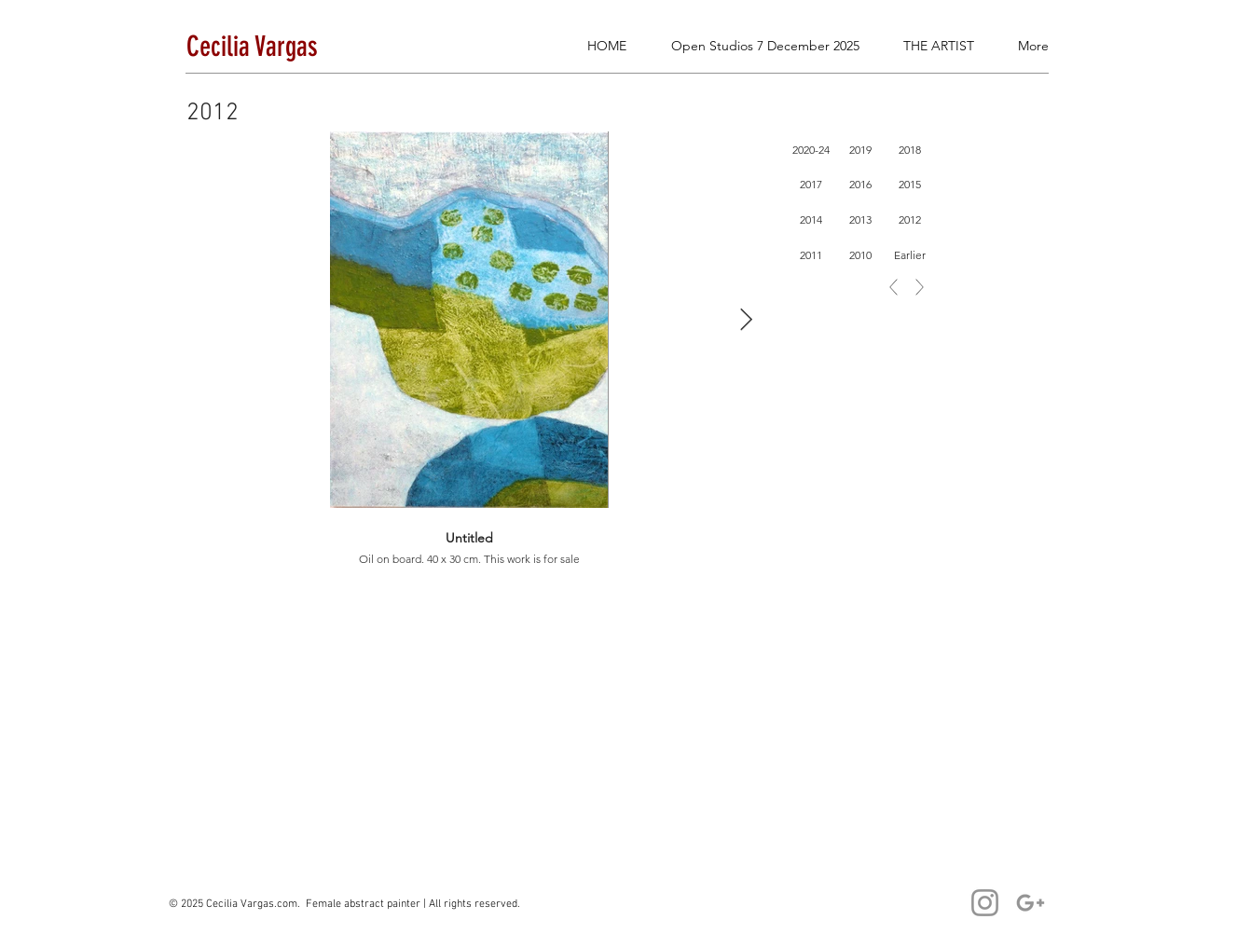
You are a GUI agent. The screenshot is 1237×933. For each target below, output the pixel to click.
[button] (1164, 69)
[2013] (861, 220)
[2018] (910, 150)
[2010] (861, 255)
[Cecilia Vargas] (985, 903)
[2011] (811, 255)
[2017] (811, 184)
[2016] (861, 184)
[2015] (910, 184)
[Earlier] (910, 255)
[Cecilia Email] (1030, 903)
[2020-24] (811, 150)
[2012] (910, 220)
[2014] (811, 220)
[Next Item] (746, 319)
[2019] (861, 150)
